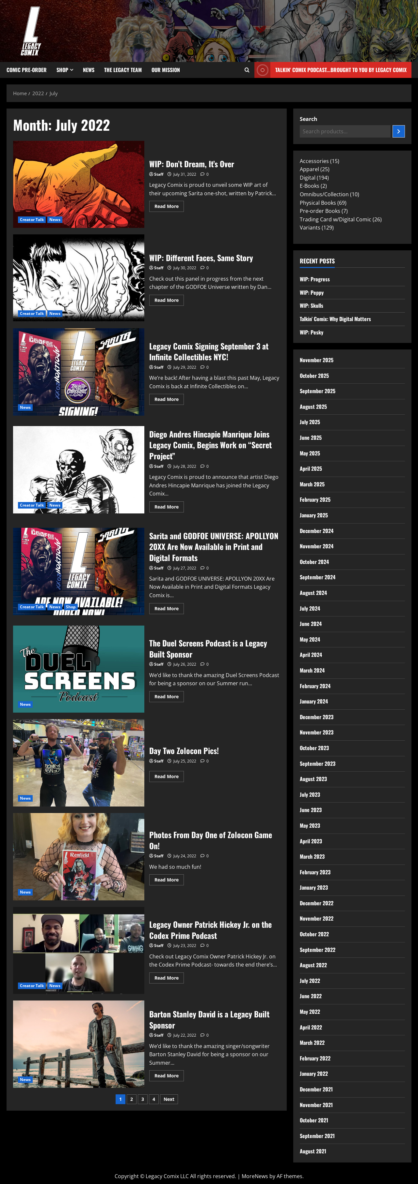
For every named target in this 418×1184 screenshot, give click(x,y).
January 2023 (314, 887)
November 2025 (316, 360)
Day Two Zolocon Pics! (78, 763)
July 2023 (310, 794)
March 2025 (312, 484)
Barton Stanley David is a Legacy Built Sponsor (78, 1044)
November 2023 (316, 732)
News (88, 70)
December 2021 (316, 1089)
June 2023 (311, 810)
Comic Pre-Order (27, 70)
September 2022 (317, 950)
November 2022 (316, 918)
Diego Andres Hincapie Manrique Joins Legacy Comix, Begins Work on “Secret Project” (78, 469)
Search (308, 119)
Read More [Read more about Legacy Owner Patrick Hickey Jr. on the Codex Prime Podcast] (169, 976)
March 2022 (312, 1042)
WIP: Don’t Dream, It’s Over (78, 184)
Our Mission (166, 70)
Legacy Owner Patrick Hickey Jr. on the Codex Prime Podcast (78, 950)
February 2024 (315, 686)
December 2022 (316, 903)
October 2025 (314, 375)
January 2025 (314, 515)
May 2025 (310, 453)
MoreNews (255, 1176)
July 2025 (310, 422)
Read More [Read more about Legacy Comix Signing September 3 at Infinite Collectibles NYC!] (169, 398)
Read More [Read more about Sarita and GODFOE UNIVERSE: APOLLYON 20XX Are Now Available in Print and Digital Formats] (169, 607)
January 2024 (314, 701)
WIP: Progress (315, 279)
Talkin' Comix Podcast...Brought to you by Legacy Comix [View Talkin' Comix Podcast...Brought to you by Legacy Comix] (330, 70)
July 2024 (310, 608)
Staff (158, 174)
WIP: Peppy (312, 292)
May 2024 (310, 639)
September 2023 (317, 763)
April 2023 (311, 841)
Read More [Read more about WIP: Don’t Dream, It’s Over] (169, 205)
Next (169, 1099)
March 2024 (312, 670)
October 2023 (314, 748)
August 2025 (313, 406)
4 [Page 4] (154, 1099)
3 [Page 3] (142, 1099)
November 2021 (316, 1105)
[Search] (399, 131)
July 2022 (310, 980)
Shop (62, 70)
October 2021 (314, 1120)
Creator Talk (32, 219)
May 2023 (310, 825)
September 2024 (317, 577)
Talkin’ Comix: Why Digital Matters (335, 319)
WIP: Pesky (311, 332)
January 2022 (314, 1073)
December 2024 (316, 531)
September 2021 (317, 1136)
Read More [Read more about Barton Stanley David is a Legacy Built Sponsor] (169, 1074)
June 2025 (311, 437)
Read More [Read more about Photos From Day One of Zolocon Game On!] (169, 878)
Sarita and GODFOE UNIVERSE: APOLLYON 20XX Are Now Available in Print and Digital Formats (78, 571)
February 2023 (315, 872)
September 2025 (317, 391)
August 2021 (313, 1151)
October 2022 (314, 934)
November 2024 (316, 546)
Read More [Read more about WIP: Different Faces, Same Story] (169, 299)
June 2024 (311, 624)
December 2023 (316, 717)
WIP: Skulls (311, 305)
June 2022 (311, 996)
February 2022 (315, 1058)
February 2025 (315, 499)
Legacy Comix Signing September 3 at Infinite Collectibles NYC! (78, 372)
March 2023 (312, 856)
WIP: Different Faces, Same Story (78, 278)
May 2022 (310, 1011)
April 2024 (311, 655)
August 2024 (313, 593)
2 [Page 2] (131, 1099)
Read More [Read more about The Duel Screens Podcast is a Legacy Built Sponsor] (169, 695)
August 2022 (313, 965)
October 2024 (314, 562)
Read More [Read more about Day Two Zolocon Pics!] (169, 775)
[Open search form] (247, 70)
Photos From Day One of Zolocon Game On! (78, 856)
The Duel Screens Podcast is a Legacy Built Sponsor (78, 669)
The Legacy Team (123, 70)
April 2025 (311, 468)
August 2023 (313, 779)
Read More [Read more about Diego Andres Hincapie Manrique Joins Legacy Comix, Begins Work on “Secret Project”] (169, 505)
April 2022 (311, 1027)
